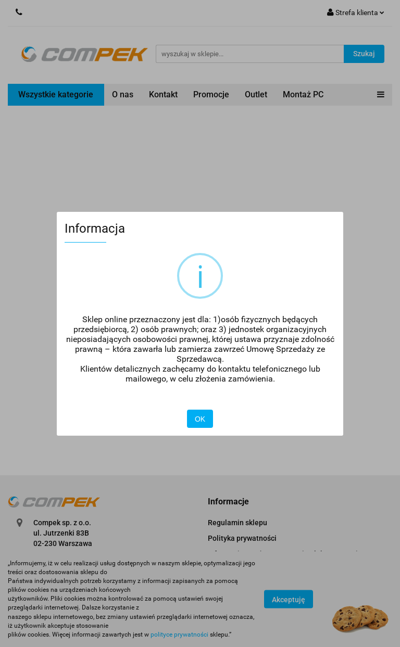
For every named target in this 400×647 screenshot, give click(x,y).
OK (200, 419)
